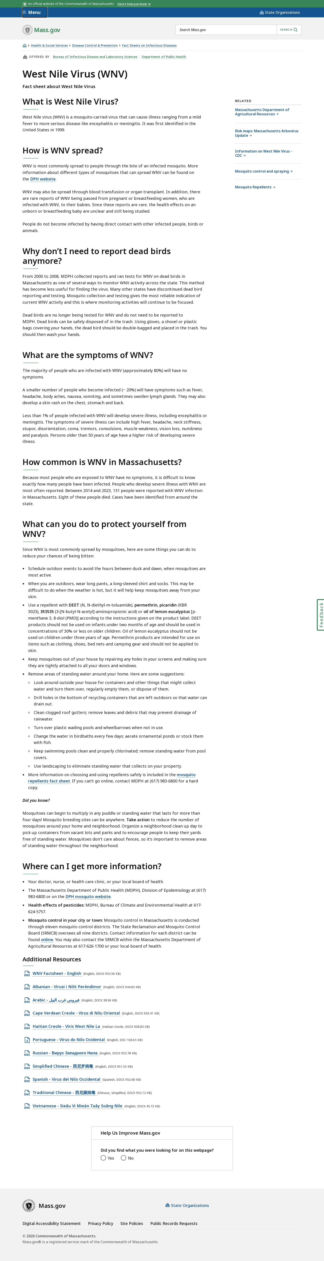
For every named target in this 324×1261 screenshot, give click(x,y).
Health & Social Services (49, 46)
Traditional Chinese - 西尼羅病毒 (65, 1093)
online (47, 939)
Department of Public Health (164, 57)
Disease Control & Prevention (95, 46)
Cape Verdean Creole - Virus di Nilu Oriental (77, 1013)
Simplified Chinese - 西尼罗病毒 (63, 1066)
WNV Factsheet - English (57, 973)
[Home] (24, 45)
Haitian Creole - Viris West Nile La (67, 1026)
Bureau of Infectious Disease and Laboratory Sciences (95, 57)
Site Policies (131, 1223)
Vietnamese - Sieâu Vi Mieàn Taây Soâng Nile (78, 1106)
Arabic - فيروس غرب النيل (57, 1000)
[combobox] (239, 30)
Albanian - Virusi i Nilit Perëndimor (67, 987)
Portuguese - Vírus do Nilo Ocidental (69, 1040)
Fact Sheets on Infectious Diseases (149, 46)
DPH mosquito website (88, 896)
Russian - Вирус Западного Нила (66, 1053)
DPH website (43, 179)
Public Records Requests (174, 1223)
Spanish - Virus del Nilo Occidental (67, 1079)
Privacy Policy (100, 1223)
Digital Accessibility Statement (51, 1223)
